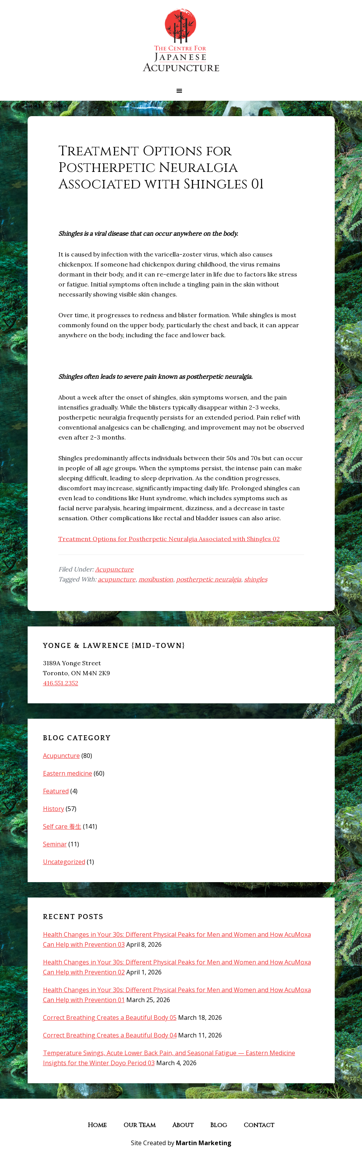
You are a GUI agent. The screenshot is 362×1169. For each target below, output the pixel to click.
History (53, 808)
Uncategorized (64, 862)
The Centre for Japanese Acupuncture (181, 40)
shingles (255, 579)
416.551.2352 (60, 683)
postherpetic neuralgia (208, 579)
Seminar (55, 844)
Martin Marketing (203, 1143)
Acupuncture (114, 569)
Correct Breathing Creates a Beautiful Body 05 (110, 1017)
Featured (56, 791)
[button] (181, 91)
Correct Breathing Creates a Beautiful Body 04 (110, 1035)
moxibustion (156, 579)
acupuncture (117, 579)
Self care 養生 (62, 826)
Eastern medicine (67, 773)
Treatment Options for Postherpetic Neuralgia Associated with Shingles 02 (169, 539)
